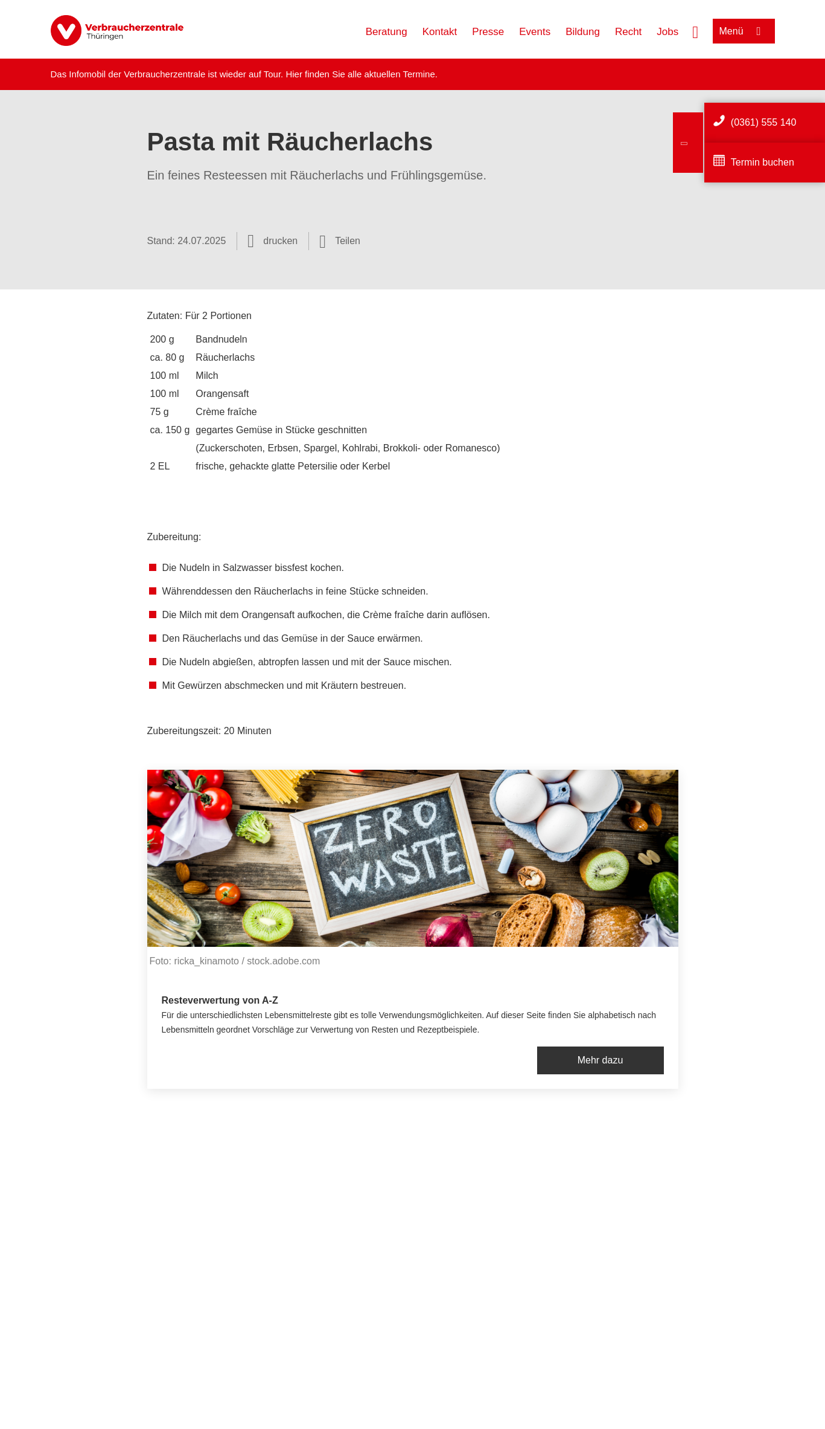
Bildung (582, 31)
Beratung (386, 31)
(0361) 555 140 (764, 122)
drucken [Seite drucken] (280, 241)
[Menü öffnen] (744, 31)
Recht (628, 31)
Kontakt (439, 31)
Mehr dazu (600, 1060)
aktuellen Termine (400, 74)
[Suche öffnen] (695, 31)
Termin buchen (762, 162)
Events (534, 31)
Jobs (667, 31)
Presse (488, 31)
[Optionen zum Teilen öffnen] (339, 241)
